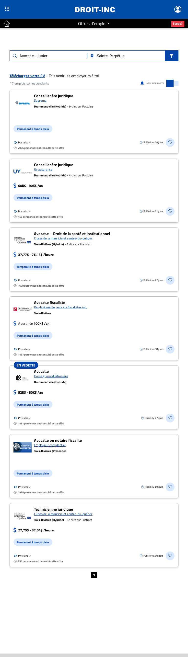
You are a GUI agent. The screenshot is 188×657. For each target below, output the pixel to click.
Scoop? (178, 23)
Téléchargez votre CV (27, 76)
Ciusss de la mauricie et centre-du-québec (63, 238)
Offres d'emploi (92, 23)
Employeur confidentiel (50, 444)
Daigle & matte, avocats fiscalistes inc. (60, 307)
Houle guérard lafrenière (51, 376)
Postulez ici (22, 142)
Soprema (40, 100)
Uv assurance (43, 169)
